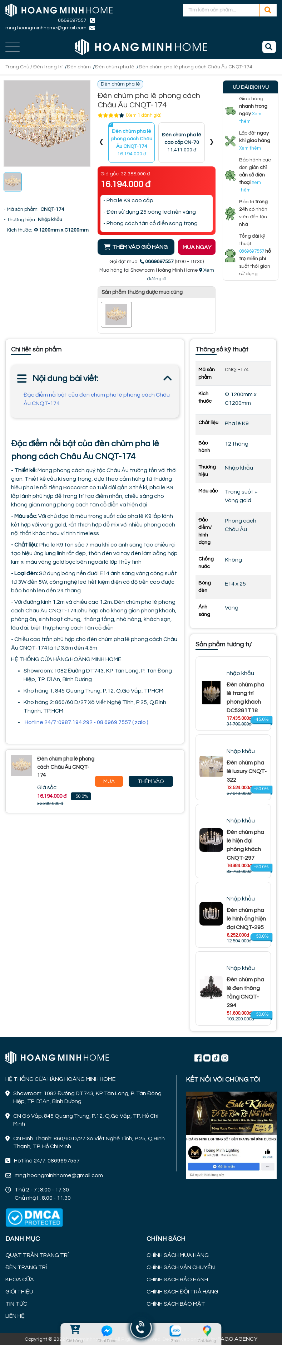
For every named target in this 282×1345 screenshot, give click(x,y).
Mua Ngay (109, 783)
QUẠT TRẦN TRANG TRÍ (37, 1255)
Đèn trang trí (48, 66)
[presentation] (101, 143)
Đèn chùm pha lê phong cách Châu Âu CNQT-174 (195, 66)
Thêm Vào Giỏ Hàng (151, 783)
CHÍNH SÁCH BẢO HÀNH (177, 1279)
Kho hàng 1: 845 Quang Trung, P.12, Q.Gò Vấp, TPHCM (93, 691)
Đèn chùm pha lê (114, 66)
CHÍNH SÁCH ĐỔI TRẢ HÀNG (182, 1292)
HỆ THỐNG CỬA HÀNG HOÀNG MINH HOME (66, 659)
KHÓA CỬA (19, 1279)
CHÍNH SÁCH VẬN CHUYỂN (181, 1267)
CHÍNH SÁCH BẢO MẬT (176, 1304)
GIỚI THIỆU (19, 1292)
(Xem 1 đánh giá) (143, 115)
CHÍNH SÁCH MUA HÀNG (178, 1255)
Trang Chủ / (19, 66)
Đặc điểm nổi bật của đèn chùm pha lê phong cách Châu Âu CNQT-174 (97, 399)
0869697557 (72, 20)
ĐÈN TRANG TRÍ (26, 1267)
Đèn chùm (79, 66)
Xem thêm (250, 148)
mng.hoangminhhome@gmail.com (45, 27)
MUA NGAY (197, 247)
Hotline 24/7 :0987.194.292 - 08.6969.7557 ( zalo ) (86, 722)
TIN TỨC (16, 1304)
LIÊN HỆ (15, 1316)
